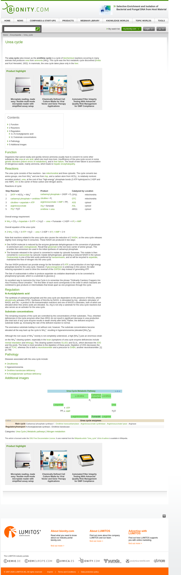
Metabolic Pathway (86, 391)
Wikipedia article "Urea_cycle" (85, 438)
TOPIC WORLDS (143, 21)
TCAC (14, 347)
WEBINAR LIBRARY (90, 21)
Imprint (50, 572)
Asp (46, 176)
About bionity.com (62, 531)
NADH (74, 237)
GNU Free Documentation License (42, 438)
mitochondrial (52, 173)
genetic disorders (12, 161)
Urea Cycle (72, 391)
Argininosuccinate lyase (117, 424)
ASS (74, 202)
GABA (72, 347)
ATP (13, 195)
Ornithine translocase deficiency (21, 370)
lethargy (29, 343)
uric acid (29, 159)
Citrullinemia (12, 364)
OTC (74, 199)
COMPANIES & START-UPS (43, 21)
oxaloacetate (24, 255)
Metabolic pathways (36, 431)
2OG (99, 343)
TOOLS (161, 21)
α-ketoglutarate (30, 247)
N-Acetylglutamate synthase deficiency (24, 374)
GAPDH (57, 269)
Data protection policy (90, 572)
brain (49, 340)
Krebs (98, 60)
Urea (114, 405)
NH (9, 221)
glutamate (52, 247)
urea (27, 60)
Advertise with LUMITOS (138, 532)
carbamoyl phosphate (50, 194)
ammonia (38, 60)
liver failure (59, 161)
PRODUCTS (68, 21)
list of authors (104, 438)
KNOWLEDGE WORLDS (117, 21)
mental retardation (13, 343)
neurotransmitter (45, 347)
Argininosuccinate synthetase (93, 424)
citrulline (44, 198)
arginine (107, 416)
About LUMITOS (100, 531)
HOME (7, 21)
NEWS (20, 21)
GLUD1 (64, 343)
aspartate (24, 202)
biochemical (68, 58)
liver (76, 63)
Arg (42, 206)
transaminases (58, 257)
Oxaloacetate (13, 257)
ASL (74, 206)
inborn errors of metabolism (34, 161)
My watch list (114, 29)
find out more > (57, 546)
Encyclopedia (15, 35)
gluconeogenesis (54, 267)
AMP (60, 202)
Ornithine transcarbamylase (67, 424)
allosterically (10, 300)
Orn (16, 182)
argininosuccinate (48, 202)
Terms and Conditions (67, 572)
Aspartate (23, 221)
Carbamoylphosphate (96, 396)
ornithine (36, 199)
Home (5, 35)
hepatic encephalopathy (64, 164)
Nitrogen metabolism (56, 431)
